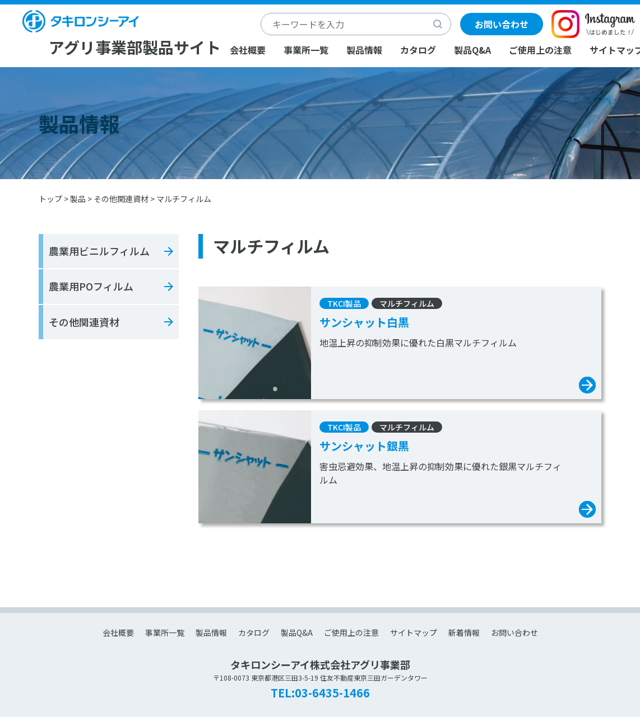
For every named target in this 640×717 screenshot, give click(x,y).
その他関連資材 (121, 198)
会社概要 (248, 50)
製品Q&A (472, 50)
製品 (78, 198)
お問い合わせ (501, 24)
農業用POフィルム (91, 286)
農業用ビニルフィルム (99, 250)
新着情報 (464, 632)
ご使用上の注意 (540, 50)
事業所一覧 (306, 50)
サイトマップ (413, 632)
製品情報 (364, 50)
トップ (50, 198)
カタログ (418, 50)
